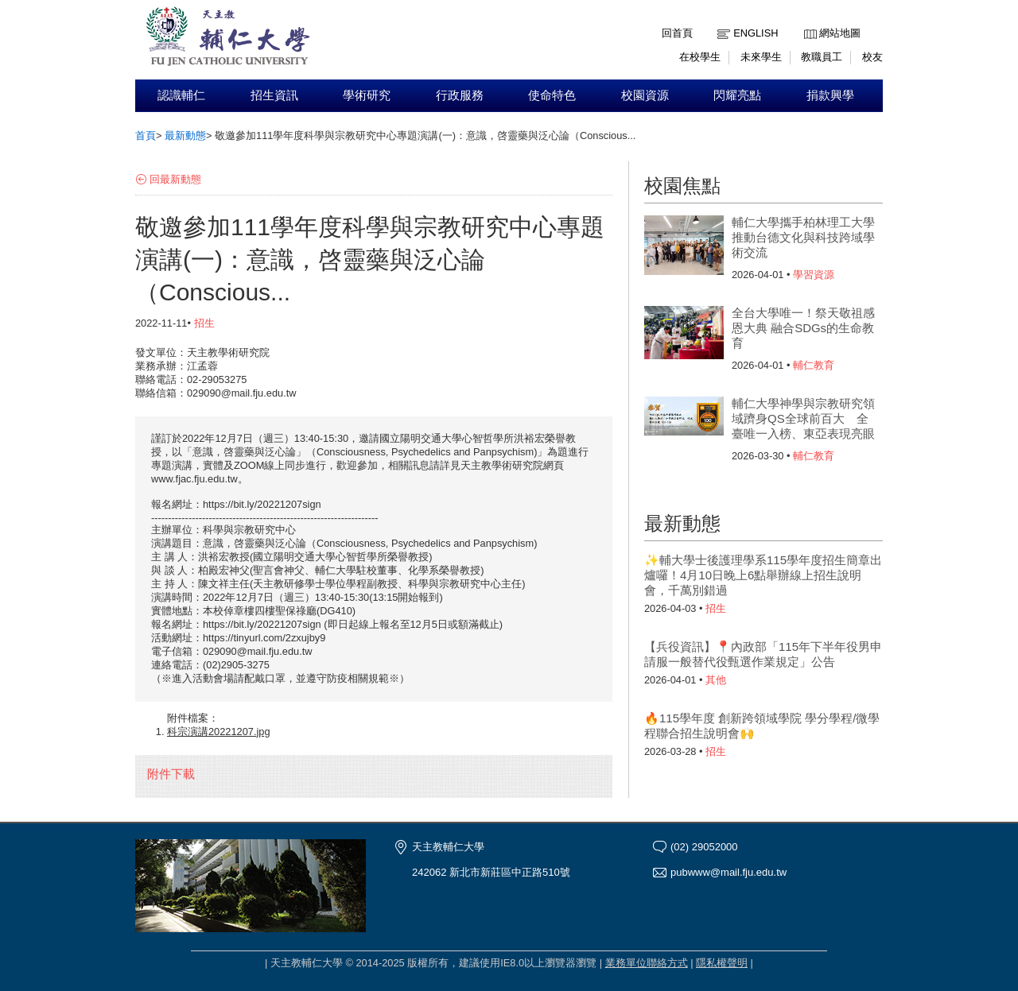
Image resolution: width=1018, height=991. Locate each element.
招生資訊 (274, 95)
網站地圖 (840, 33)
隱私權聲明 (722, 963)
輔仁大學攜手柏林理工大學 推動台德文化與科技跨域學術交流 (803, 237)
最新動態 (185, 135)
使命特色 (552, 95)
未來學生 (761, 57)
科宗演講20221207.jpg (218, 731)
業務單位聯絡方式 (646, 963)
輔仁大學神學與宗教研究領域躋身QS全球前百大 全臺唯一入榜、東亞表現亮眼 (803, 418)
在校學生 (700, 57)
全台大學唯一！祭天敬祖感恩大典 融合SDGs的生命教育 (803, 328)
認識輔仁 (181, 95)
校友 (872, 57)
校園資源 (645, 95)
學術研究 (366, 95)
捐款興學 (830, 95)
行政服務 (460, 95)
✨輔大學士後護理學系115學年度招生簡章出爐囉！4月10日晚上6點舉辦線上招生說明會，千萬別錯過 (763, 575)
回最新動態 (175, 179)
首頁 (145, 135)
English (755, 33)
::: (807, 21)
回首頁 (677, 33)
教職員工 (821, 57)
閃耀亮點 (737, 95)
